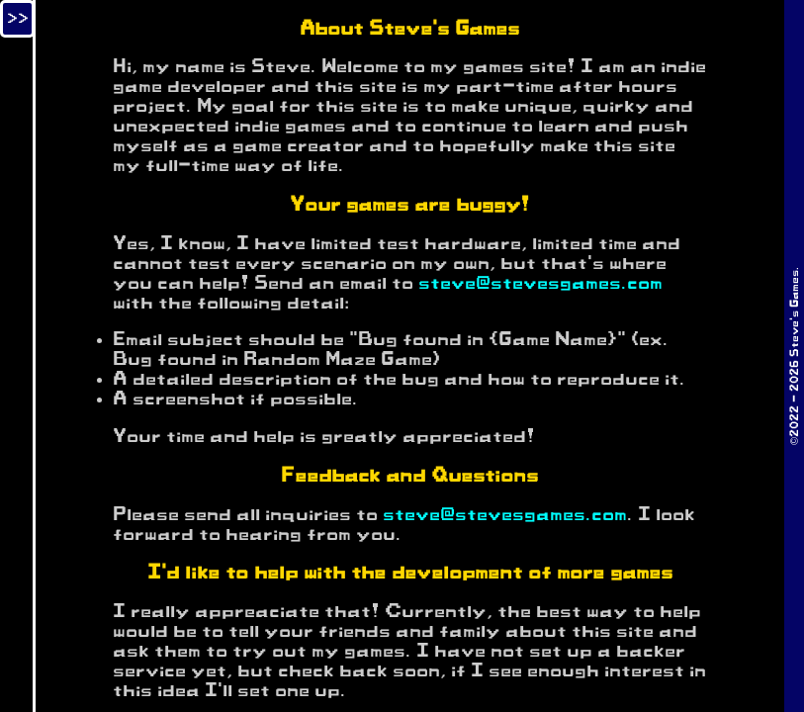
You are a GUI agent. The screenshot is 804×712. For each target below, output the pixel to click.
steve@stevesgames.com (540, 284)
